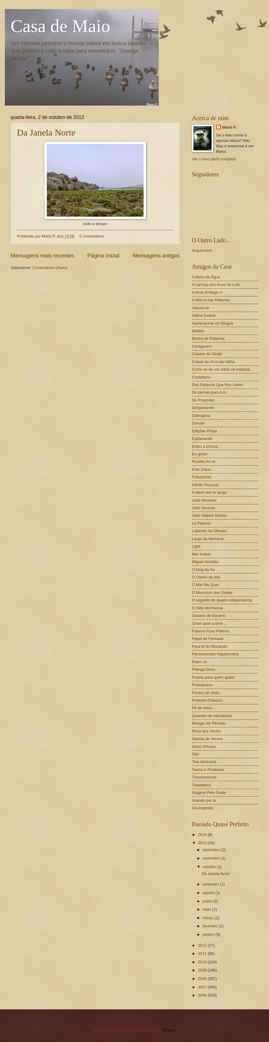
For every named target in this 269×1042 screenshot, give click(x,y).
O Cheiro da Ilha (206, 577)
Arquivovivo (202, 250)
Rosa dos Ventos (206, 731)
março (208, 918)
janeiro (209, 934)
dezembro (212, 849)
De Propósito (203, 400)
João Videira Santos (209, 515)
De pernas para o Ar (209, 392)
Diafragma (201, 415)
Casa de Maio (60, 26)
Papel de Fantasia (207, 638)
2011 (203, 953)
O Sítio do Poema (207, 608)
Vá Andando (202, 808)
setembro (211, 884)
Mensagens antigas (156, 256)
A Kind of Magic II (207, 292)
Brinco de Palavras (208, 338)
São (195, 754)
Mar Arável (201, 554)
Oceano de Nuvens (208, 615)
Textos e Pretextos (208, 769)
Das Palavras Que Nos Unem (217, 384)
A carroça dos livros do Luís (216, 284)
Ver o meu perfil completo (214, 159)
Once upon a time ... (209, 623)
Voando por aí (204, 800)
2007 (203, 987)
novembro (212, 858)
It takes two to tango (209, 492)
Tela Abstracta (204, 761)
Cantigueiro (202, 346)
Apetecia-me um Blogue (212, 323)
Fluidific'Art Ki (204, 461)
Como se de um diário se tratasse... (222, 369)
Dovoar (198, 423)
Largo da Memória (207, 538)
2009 (203, 970)
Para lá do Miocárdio (210, 646)
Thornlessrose (204, 777)
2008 (203, 978)
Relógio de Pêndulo (209, 723)
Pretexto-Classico (207, 700)
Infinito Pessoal (205, 485)
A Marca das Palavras (211, 300)
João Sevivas (203, 508)
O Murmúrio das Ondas (212, 592)
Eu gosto (199, 454)
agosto (209, 892)
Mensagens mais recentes (42, 256)
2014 (203, 834)
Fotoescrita (201, 477)
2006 (203, 995)
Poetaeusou (202, 685)
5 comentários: (92, 236)
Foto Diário (201, 469)
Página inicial (103, 256)
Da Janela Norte (46, 132)
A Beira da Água (206, 277)
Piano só (199, 662)
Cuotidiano (201, 377)
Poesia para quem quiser (213, 677)
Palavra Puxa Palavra (210, 631)
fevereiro (211, 926)
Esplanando (202, 438)
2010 (203, 962)
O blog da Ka (203, 569)
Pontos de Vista (205, 692)
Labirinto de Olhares (209, 531)
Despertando (203, 407)
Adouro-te (200, 308)
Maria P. (229, 127)
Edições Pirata (204, 431)
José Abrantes (204, 500)
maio (207, 909)
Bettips (198, 331)
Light (196, 546)
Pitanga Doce (203, 669)
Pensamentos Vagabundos (215, 654)
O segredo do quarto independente (222, 600)
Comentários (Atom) (49, 267)
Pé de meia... (203, 708)
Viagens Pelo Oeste (209, 792)
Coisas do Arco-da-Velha (213, 361)
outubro (210, 866)
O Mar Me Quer (205, 584)
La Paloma (201, 523)
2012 (203, 945)
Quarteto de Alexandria (212, 715)
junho (208, 901)
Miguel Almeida (205, 561)
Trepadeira (201, 785)
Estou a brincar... (206, 446)
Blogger (169, 1030)
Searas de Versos (207, 738)
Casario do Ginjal (207, 354)
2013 (203, 842)
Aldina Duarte (204, 315)
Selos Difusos (204, 746)
